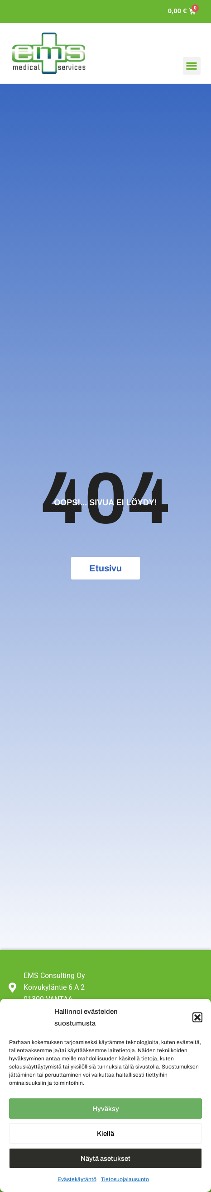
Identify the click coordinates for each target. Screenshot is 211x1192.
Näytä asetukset (105, 1158)
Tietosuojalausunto (125, 1179)
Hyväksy (105, 1108)
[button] (197, 1017)
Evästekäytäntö (77, 1179)
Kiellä (105, 1133)
